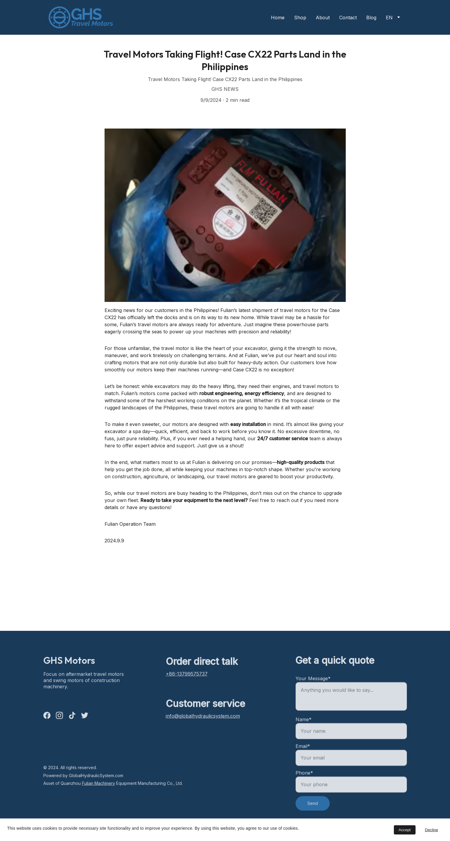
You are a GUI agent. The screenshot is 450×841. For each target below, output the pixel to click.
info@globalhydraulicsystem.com (203, 719)
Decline (431, 830)
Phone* (304, 792)
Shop (300, 17)
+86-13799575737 (187, 677)
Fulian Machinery (98, 786)
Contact (348, 17)
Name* (304, 738)
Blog (371, 17)
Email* (303, 765)
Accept (405, 830)
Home (278, 17)
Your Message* (313, 697)
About (323, 17)
